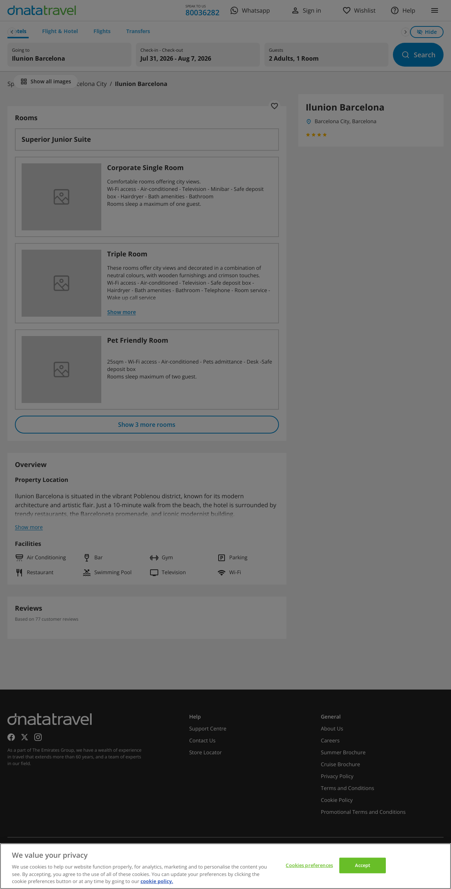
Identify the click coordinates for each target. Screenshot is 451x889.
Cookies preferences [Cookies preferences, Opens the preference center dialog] (309, 865)
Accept (363, 865)
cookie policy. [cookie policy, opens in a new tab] (156, 881)
